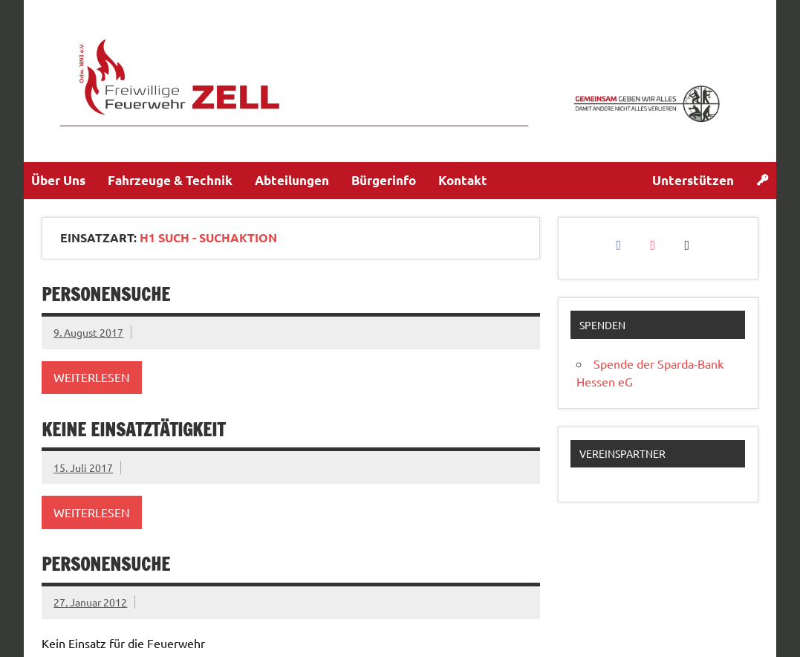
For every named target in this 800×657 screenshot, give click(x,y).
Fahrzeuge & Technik (170, 180)
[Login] (762, 180)
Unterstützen (693, 180)
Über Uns (58, 180)
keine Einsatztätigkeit (133, 429)
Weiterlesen (91, 376)
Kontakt (462, 180)
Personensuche (106, 294)
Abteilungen (292, 180)
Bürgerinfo (383, 180)
